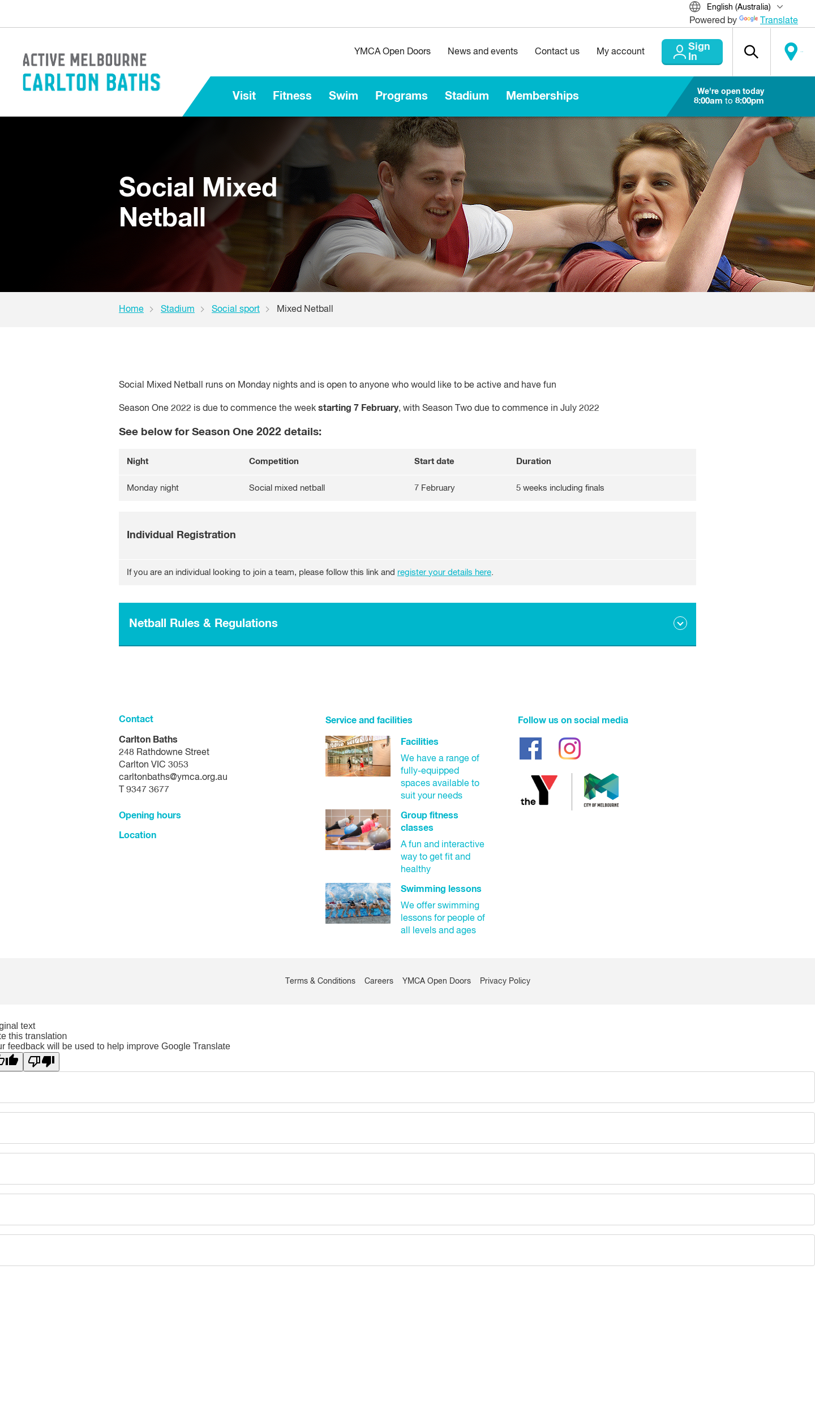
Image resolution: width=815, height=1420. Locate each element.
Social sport (236, 309)
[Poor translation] (41, 1061)
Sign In (679, 52)
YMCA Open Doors (366, 52)
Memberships (542, 96)
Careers (378, 981)
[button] (742, 52)
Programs (401, 96)
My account (594, 52)
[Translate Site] (743, 8)
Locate (790, 52)
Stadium (467, 96)
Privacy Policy (505, 981)
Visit (244, 96)
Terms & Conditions (320, 981)
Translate (768, 20)
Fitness (292, 96)
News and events (456, 52)
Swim (343, 96)
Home (131, 309)
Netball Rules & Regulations (203, 623)
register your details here (444, 572)
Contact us (530, 52)
